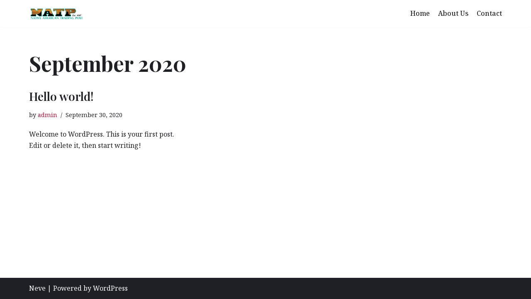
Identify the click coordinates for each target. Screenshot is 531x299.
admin (47, 115)
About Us (453, 13)
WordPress (110, 288)
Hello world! (61, 96)
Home (420, 13)
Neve (37, 288)
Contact (489, 13)
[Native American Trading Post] (56, 13)
